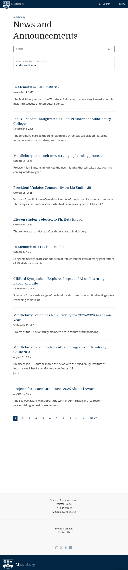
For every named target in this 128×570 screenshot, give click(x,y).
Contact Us (64, 532)
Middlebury (19, 17)
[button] (104, 4)
